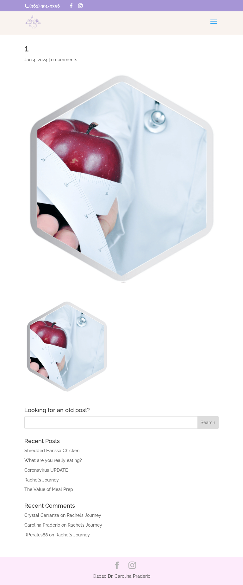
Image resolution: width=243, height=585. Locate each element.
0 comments (64, 59)
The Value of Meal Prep (48, 489)
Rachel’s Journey (41, 479)
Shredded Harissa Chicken (51, 450)
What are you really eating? (53, 460)
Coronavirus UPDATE (46, 470)
